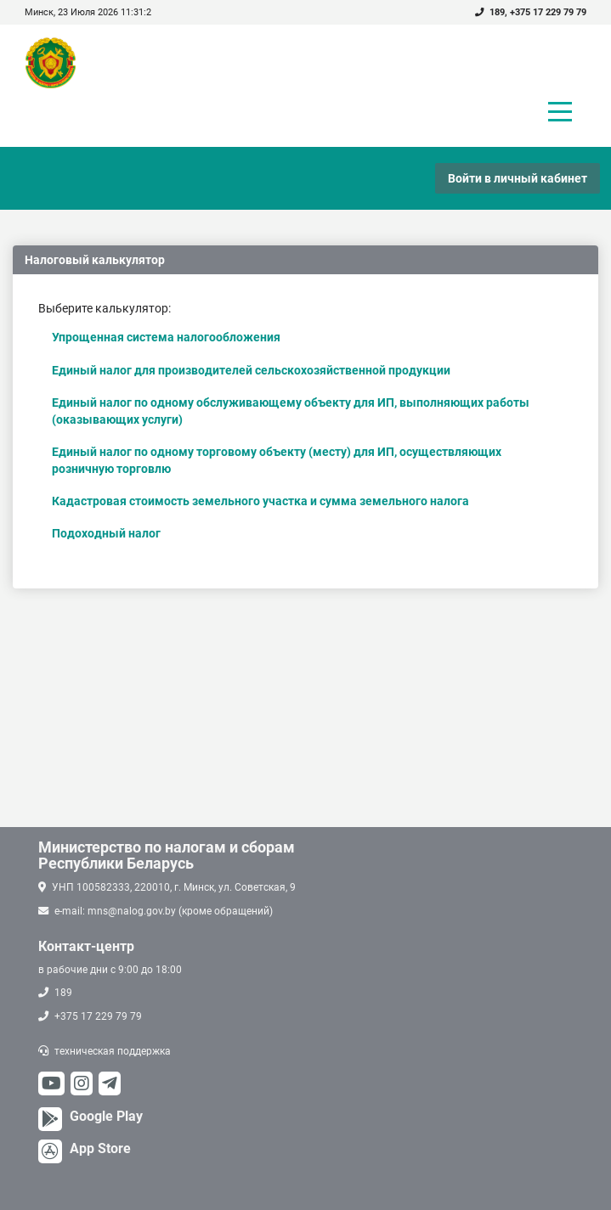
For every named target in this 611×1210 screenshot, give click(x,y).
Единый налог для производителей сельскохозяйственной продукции (251, 370)
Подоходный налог (106, 533)
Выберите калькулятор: (104, 308)
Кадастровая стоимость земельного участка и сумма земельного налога (260, 501)
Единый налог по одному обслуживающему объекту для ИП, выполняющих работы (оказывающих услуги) (290, 411)
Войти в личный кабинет (517, 178)
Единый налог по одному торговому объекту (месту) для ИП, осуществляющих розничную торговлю (276, 460)
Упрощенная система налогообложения (166, 337)
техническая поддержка (112, 1051)
